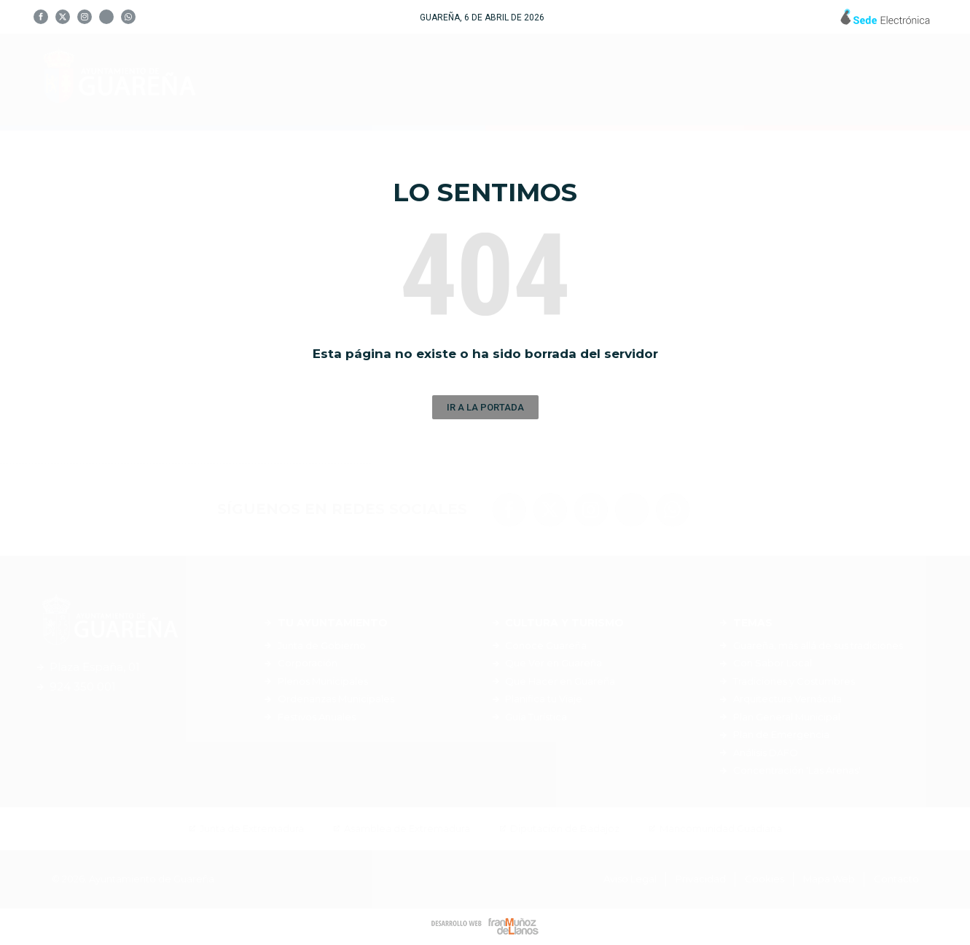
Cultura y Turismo (586, 79)
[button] (485, 407)
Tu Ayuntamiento (421, 79)
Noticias (811, 80)
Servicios (718, 80)
